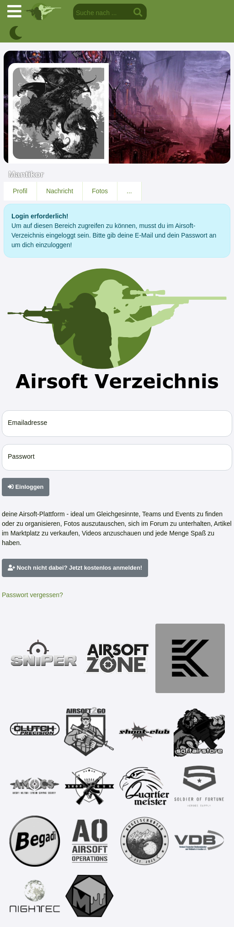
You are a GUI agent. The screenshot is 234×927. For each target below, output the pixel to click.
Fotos (100, 191)
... (129, 191)
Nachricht (59, 191)
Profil (20, 191)
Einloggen (25, 486)
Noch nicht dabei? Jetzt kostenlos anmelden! (75, 567)
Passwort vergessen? (32, 595)
